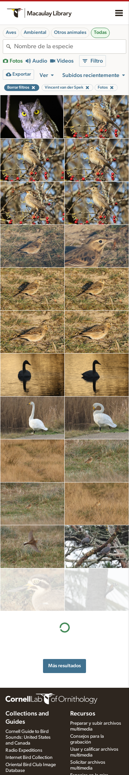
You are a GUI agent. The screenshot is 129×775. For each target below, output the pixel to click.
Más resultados (64, 622)
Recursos (82, 671)
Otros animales (70, 32)
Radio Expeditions (24, 707)
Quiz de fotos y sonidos (94, 739)
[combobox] (70, 46)
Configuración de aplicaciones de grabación (88, 765)
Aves (11, 32)
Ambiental (35, 32)
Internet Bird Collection (29, 714)
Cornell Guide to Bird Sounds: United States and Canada (28, 694)
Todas (100, 32)
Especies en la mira (89, 732)
